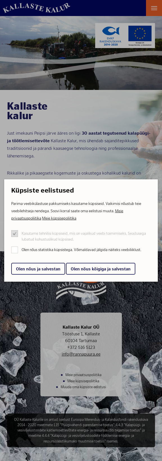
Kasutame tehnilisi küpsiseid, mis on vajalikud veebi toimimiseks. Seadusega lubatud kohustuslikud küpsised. (84, 236)
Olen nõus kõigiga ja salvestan (101, 269)
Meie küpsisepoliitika (59, 218)
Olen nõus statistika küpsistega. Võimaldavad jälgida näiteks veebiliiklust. (81, 249)
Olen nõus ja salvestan (38, 269)
